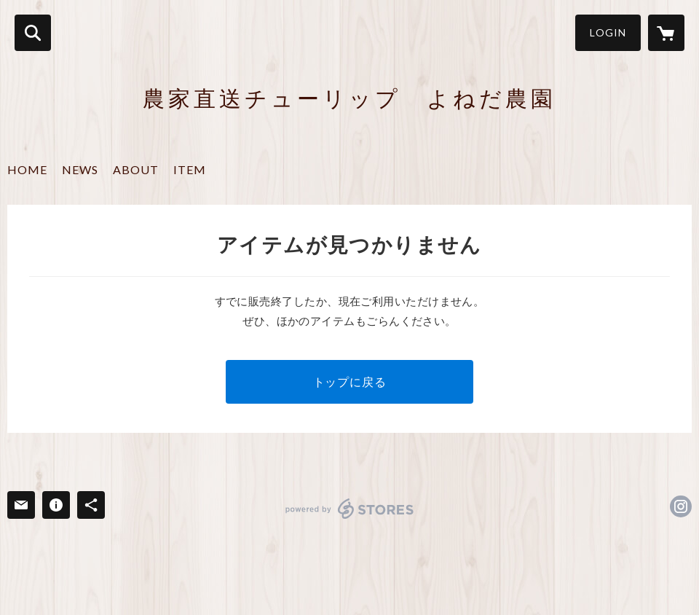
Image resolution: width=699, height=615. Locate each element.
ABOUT (136, 169)
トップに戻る (350, 381)
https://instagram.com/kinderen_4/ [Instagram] (681, 506)
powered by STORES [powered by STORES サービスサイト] (349, 508)
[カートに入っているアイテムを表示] (666, 33)
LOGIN (608, 32)
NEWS (80, 169)
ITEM (189, 169)
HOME (27, 169)
